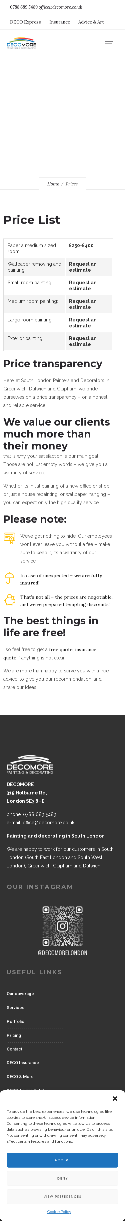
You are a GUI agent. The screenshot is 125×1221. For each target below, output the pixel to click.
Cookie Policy (59, 1211)
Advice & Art (91, 22)
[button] (115, 1098)
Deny (62, 1178)
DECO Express (25, 22)
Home (53, 183)
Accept (62, 1160)
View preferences (62, 1196)
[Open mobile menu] (111, 43)
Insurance (59, 22)
